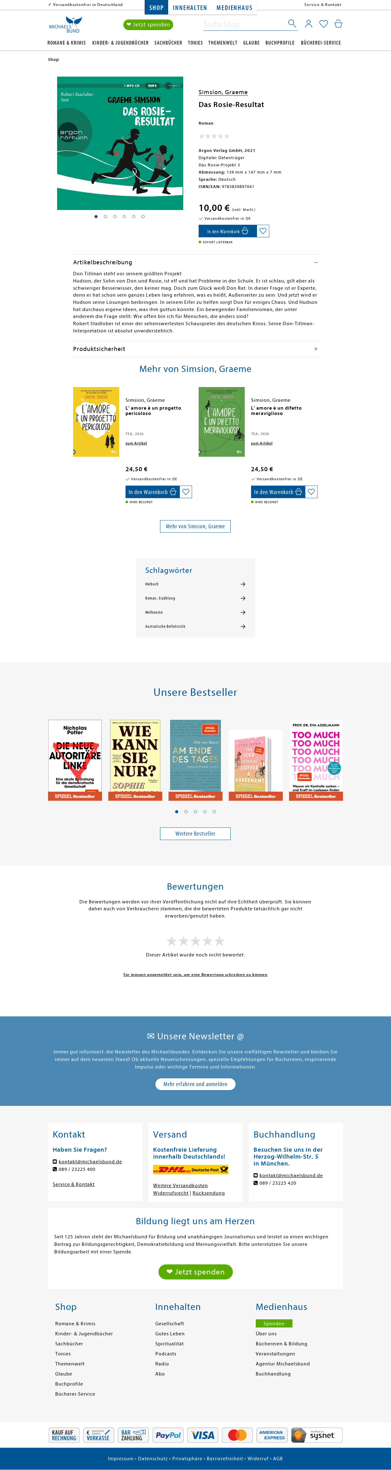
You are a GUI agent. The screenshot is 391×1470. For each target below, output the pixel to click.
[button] (176, 811)
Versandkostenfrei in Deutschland (88, 4)
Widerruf (258, 1459)
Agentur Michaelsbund (283, 1364)
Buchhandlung (273, 1374)
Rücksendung (209, 1193)
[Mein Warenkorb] (338, 23)
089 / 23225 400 (77, 1169)
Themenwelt (223, 43)
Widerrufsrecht (171, 1193)
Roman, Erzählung (160, 598)
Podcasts (165, 1354)
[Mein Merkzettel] (323, 24)
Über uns (266, 1334)
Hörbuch (152, 584)
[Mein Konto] (308, 23)
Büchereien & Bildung (282, 1344)
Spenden (274, 1324)
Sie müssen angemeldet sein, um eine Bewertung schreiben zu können (195, 974)
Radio (162, 1364)
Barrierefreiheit (225, 1459)
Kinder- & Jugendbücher (120, 43)
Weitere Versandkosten (180, 1185)
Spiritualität (169, 1344)
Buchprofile (280, 43)
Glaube (251, 43)
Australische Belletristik (165, 626)
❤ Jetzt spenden (148, 24)
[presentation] (74, 411)
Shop (156, 8)
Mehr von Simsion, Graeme (195, 526)
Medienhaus (234, 8)
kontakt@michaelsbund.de (90, 1162)
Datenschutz (153, 1459)
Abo (160, 1374)
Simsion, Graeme (223, 92)
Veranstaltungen (275, 1354)
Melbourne (154, 612)
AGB (278, 1459)
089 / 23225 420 (278, 1183)
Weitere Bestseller (195, 833)
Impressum (121, 1459)
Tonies (195, 43)
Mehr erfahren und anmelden (195, 1084)
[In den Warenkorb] (228, 231)
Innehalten (190, 8)
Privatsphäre (187, 1459)
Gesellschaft (169, 1324)
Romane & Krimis (66, 43)
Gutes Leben (170, 1334)
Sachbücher (168, 43)
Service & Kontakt (323, 4)
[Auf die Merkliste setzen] (263, 231)
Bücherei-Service (321, 43)
